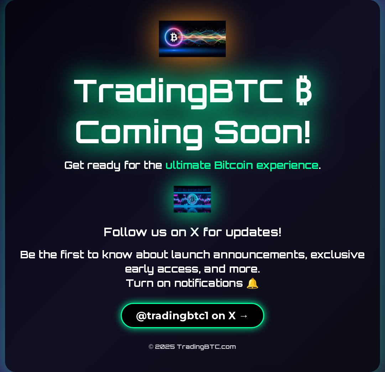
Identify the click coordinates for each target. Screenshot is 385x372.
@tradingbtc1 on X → (192, 315)
